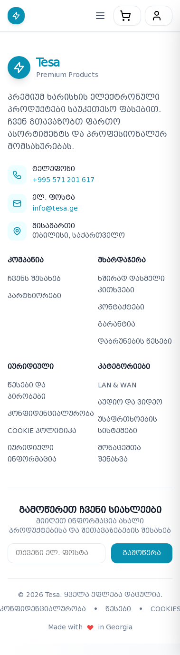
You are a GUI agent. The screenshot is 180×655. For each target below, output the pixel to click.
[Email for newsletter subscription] (56, 553)
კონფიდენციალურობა (51, 414)
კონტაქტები (121, 307)
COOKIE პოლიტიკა (42, 431)
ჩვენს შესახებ (34, 279)
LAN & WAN (117, 385)
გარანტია (116, 324)
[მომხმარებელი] (158, 16)
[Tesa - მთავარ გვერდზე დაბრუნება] (18, 15)
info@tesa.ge (55, 208)
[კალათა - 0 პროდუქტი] (127, 16)
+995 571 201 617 (63, 180)
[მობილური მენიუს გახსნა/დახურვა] (100, 15)
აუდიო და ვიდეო (130, 402)
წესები (118, 609)
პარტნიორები (34, 296)
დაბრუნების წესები (135, 341)
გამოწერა (142, 553)
